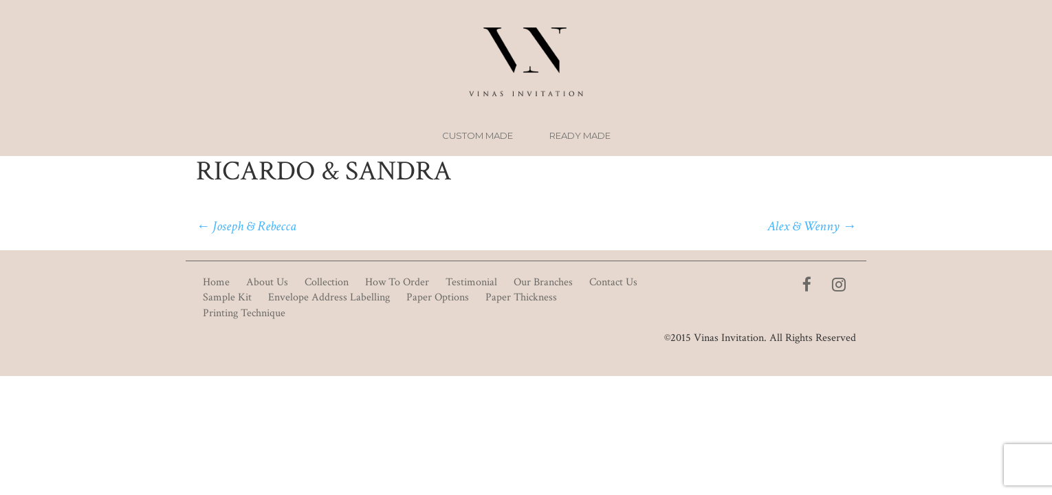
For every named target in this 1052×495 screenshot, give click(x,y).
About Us (267, 282)
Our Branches (543, 282)
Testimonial (471, 282)
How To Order (397, 282)
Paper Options (437, 297)
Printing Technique (244, 313)
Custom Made (477, 135)
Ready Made (580, 135)
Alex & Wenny (811, 226)
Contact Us (613, 282)
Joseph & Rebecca (246, 226)
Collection (327, 282)
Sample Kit (227, 297)
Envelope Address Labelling (329, 297)
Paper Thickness (521, 297)
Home (216, 282)
